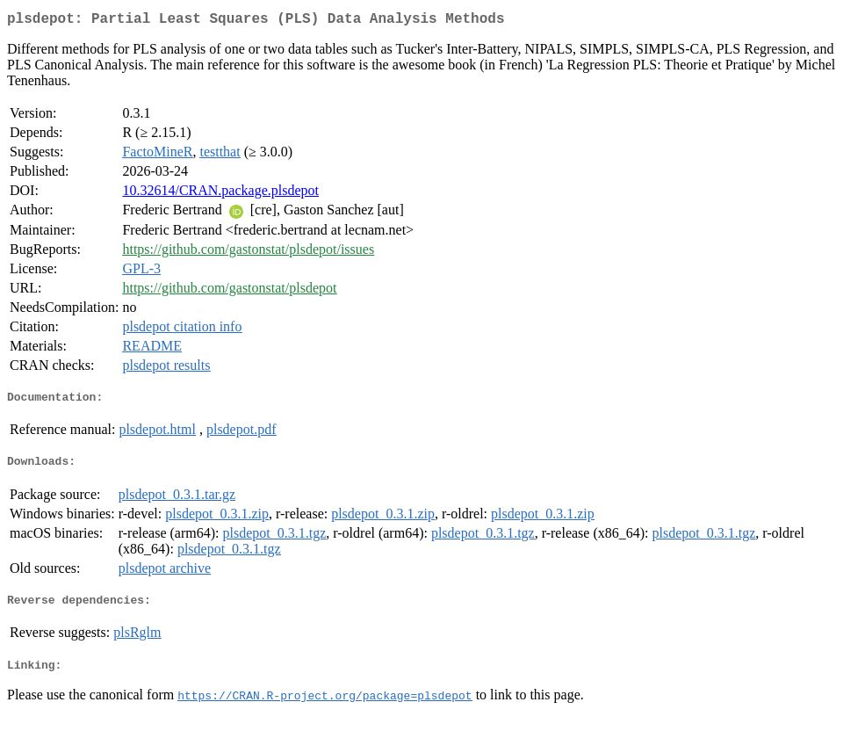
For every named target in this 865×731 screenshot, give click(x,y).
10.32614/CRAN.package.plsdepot (220, 193)
